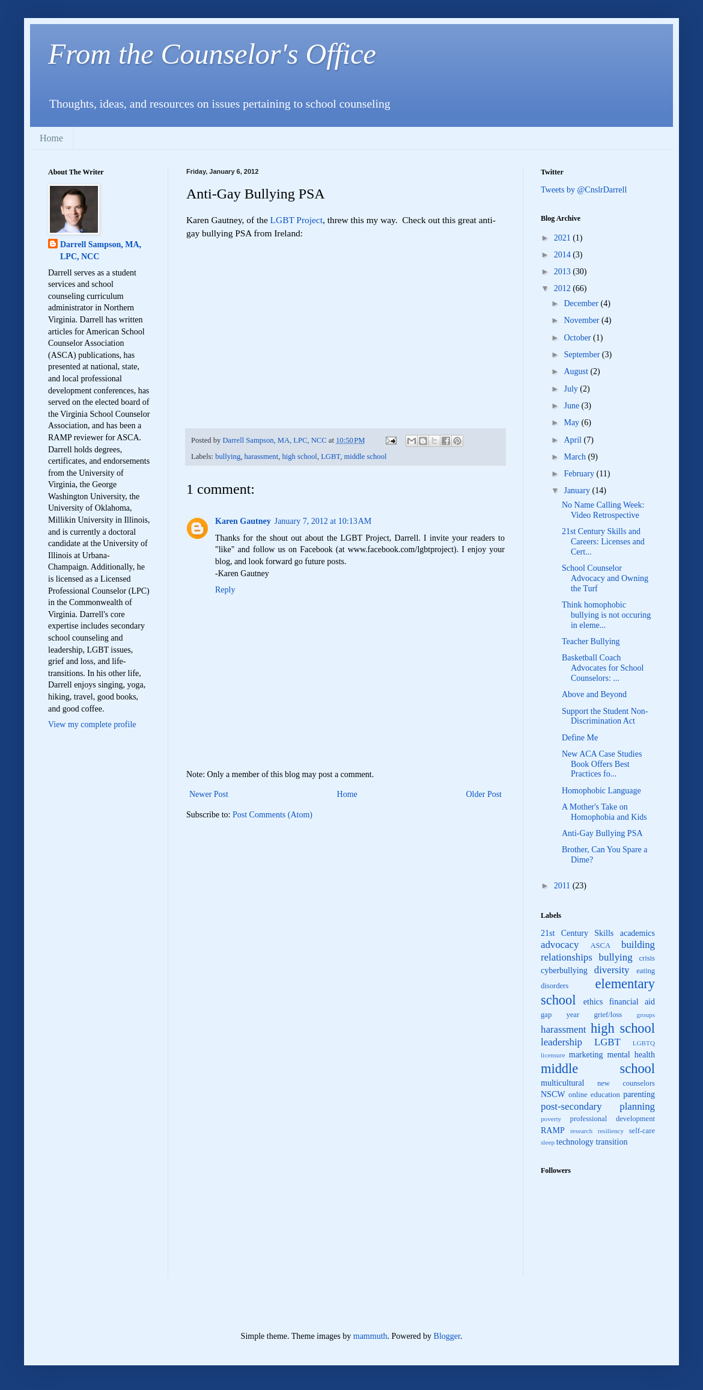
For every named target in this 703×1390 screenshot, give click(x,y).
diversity (612, 970)
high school (299, 456)
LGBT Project (296, 220)
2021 (563, 237)
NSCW (553, 1094)
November (582, 320)
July (572, 388)
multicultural (562, 1082)
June (572, 405)
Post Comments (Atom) (272, 814)
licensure (553, 1055)
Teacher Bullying (591, 641)
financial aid (632, 1001)
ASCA (600, 945)
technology (575, 1141)
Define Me (580, 737)
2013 (563, 271)
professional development (612, 1119)
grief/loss (608, 1014)
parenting (639, 1094)
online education (594, 1094)
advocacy (560, 944)
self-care (642, 1131)
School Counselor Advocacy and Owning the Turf (605, 578)
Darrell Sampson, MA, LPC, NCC (100, 250)
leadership (561, 1042)
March (576, 456)
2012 (563, 288)
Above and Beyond (594, 694)
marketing (586, 1054)
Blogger (447, 1336)
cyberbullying (564, 970)
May (572, 422)
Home (51, 138)
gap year (560, 1014)
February (580, 473)
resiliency (611, 1130)
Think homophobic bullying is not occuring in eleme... (606, 615)
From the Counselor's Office (212, 54)
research (581, 1130)
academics (637, 933)
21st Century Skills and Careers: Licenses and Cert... (603, 541)
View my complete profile (92, 724)
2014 (563, 254)
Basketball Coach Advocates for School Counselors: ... (603, 668)
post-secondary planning (598, 1106)
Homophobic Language (601, 790)
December (582, 303)
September (582, 354)
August (577, 371)
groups (646, 1014)
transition (612, 1141)
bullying (227, 456)
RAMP (553, 1130)
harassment (262, 456)
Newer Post (208, 794)
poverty (551, 1118)
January (578, 490)
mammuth (370, 1336)
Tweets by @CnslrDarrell (584, 189)
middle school (365, 456)
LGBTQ (644, 1043)
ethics (593, 1001)
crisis (647, 958)
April (573, 439)
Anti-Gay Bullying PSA (602, 833)
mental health (631, 1054)
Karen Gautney (243, 521)
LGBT (330, 456)
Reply (225, 589)
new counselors (626, 1083)
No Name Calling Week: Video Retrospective (603, 510)
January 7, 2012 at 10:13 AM (323, 521)
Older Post (484, 794)
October (578, 337)
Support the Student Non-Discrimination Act (605, 716)
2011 (563, 885)
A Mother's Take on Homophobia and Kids (604, 812)
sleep (548, 1142)
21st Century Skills (577, 933)
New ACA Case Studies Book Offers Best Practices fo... (602, 764)
